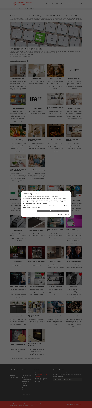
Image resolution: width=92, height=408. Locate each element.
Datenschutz (66, 214)
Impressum (59, 214)
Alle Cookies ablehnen (51, 210)
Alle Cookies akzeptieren (63, 210)
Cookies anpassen (41, 210)
